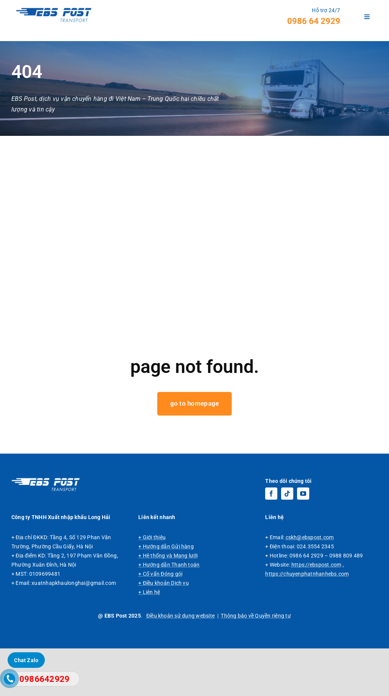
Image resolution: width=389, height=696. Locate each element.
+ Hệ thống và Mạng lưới (168, 603)
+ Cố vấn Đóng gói (160, 621)
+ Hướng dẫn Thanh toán (168, 612)
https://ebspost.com (316, 612)
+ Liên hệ (149, 640)
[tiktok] (287, 541)
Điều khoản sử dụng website (180, 663)
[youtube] (303, 541)
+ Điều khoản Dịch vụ (163, 631)
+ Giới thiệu (152, 584)
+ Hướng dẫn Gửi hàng (166, 594)
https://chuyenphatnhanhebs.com (307, 621)
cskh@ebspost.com (310, 584)
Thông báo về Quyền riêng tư (256, 663)
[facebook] (271, 541)
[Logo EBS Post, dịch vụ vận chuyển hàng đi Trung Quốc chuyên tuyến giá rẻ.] (45, 526)
